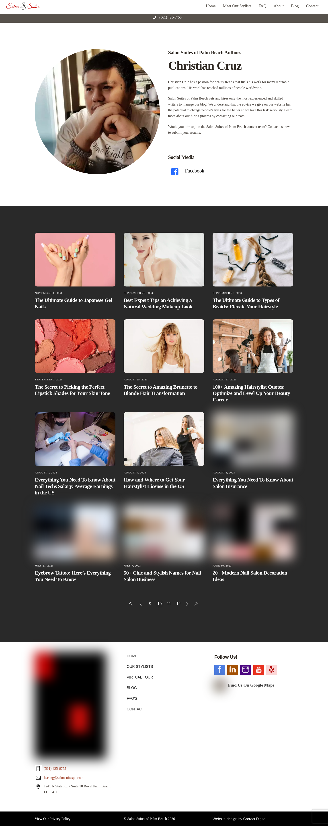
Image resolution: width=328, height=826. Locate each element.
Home (211, 6)
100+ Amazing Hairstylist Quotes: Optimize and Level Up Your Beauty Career (251, 393)
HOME (132, 656)
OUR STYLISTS (140, 666)
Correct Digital (254, 731)
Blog (295, 6)
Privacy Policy (60, 731)
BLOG (132, 687)
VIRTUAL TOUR (140, 677)
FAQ (262, 6)
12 (178, 603)
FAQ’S (132, 698)
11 (169, 603)
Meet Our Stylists (237, 6)
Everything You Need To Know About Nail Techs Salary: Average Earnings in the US (75, 486)
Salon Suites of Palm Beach (147, 731)
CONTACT (135, 708)
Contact (312, 6)
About (279, 6)
